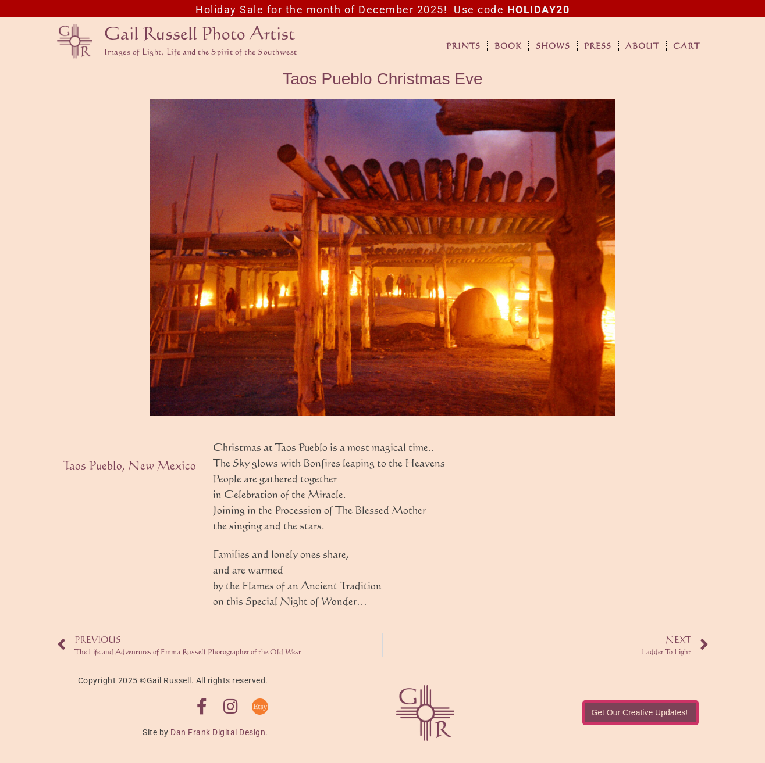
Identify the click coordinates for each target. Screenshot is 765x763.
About (642, 46)
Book (508, 46)
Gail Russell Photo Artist (199, 33)
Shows (553, 46)
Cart (686, 46)
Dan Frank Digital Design (217, 732)
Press (597, 46)
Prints (463, 46)
